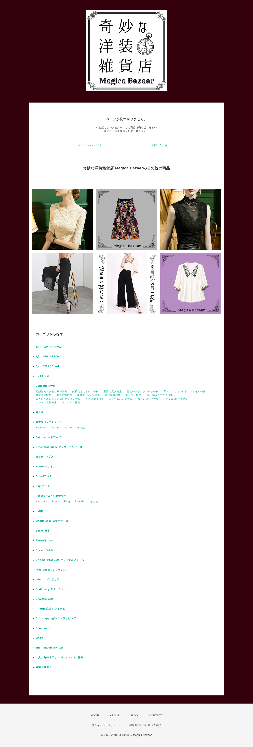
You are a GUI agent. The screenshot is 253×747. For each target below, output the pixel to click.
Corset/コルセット (47, 550)
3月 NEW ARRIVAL (49, 356)
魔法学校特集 (113, 395)
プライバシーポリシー (105, 725)
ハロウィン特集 (71, 402)
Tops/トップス (45, 456)
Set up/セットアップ (48, 437)
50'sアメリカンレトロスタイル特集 (185, 391)
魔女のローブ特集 (148, 398)
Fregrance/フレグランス (51, 569)
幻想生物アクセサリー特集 (51, 391)
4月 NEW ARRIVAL (49, 346)
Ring (67, 501)
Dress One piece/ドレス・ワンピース (59, 447)
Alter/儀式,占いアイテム (50, 608)
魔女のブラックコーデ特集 (143, 391)
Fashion (41, 427)
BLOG (134, 715)
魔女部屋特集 (44, 395)
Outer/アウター (45, 476)
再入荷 (40, 412)
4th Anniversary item (50, 647)
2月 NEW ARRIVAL (48, 366)
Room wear (43, 628)
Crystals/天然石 (46, 599)
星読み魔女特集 (94, 398)
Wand (68, 427)
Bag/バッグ (43, 486)
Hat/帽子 (41, 511)
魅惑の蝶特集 (64, 395)
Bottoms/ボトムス (47, 466)
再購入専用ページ (46, 667)
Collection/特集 (46, 385)
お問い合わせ (159, 145)
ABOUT (114, 715)
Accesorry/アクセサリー (51, 495)
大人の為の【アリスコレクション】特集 (59, 657)
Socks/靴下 (43, 530)
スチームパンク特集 (120, 398)
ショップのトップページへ (93, 145)
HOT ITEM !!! (44, 376)
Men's (40, 638)
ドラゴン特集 (133, 395)
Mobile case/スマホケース (52, 521)
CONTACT (155, 715)
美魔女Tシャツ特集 (88, 395)
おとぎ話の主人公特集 (159, 395)
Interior (55, 427)
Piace (55, 501)
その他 (81, 427)
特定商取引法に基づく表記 (145, 725)
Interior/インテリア (48, 579)
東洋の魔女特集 (112, 391)
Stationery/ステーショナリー (54, 589)
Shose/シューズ (45, 540)
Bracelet (80, 501)
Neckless (41, 501)
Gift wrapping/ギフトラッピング (56, 618)
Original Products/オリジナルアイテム (60, 560)
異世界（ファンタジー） (50, 422)
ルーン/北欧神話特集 (176, 398)
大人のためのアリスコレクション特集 (58, 398)
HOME (95, 715)
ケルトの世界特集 (46, 402)
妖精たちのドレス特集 (85, 391)
